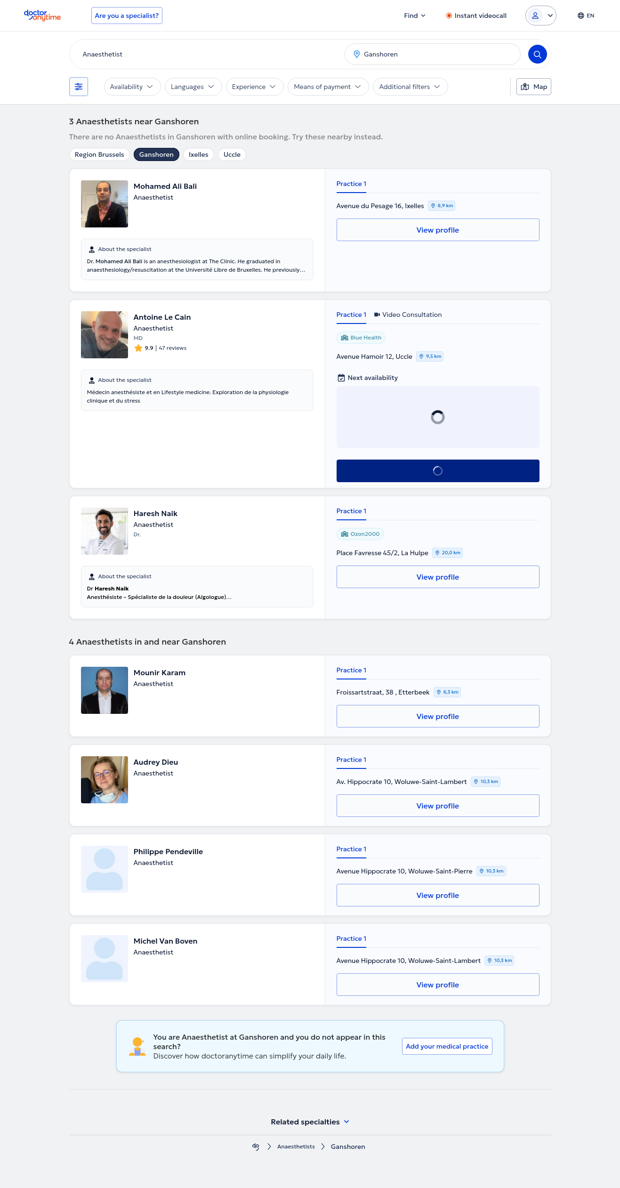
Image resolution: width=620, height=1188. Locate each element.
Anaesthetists (296, 1147)
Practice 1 (352, 183)
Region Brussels (99, 154)
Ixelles (199, 154)
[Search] (537, 54)
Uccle (232, 154)
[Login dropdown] (540, 15)
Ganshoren (156, 154)
